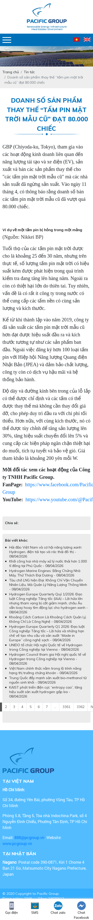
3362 (81, 707)
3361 (66, 707)
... (55, 707)
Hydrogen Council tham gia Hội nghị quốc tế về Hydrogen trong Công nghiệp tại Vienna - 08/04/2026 (47, 659)
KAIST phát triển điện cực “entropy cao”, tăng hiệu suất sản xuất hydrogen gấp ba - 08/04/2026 (45, 692)
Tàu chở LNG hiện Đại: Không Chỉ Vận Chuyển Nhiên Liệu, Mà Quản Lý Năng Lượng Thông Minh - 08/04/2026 (48, 584)
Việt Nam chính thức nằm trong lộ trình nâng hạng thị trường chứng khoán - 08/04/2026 (45, 670)
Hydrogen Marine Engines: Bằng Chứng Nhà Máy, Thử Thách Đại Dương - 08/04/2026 (44, 572)
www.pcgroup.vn (17, 843)
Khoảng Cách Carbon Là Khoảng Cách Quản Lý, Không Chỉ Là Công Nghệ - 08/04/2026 (47, 619)
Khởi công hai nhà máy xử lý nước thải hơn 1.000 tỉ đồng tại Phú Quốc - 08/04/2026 (48, 563)
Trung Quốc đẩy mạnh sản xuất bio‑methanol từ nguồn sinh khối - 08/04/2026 (48, 680)
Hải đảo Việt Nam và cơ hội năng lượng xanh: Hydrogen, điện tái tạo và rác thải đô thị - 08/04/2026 (45, 552)
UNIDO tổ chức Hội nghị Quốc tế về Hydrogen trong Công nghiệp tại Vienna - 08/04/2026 (45, 647)
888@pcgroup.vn (29, 837)
